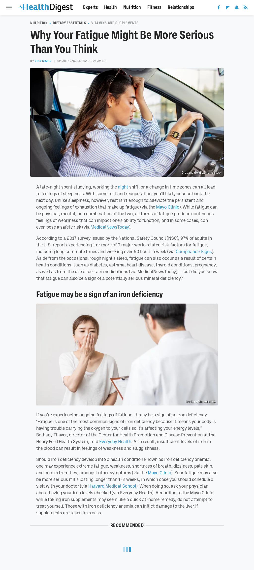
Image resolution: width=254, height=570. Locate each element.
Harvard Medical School (112, 486)
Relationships (181, 7)
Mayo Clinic (167, 207)
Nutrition (132, 7)
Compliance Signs (194, 251)
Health (110, 7)
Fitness (154, 7)
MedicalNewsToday (110, 227)
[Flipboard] (227, 8)
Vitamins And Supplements (114, 23)
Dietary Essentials (69, 23)
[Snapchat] (236, 8)
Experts (90, 7)
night (123, 187)
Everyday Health (115, 441)
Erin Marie (43, 61)
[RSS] (245, 8)
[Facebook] (218, 8)
